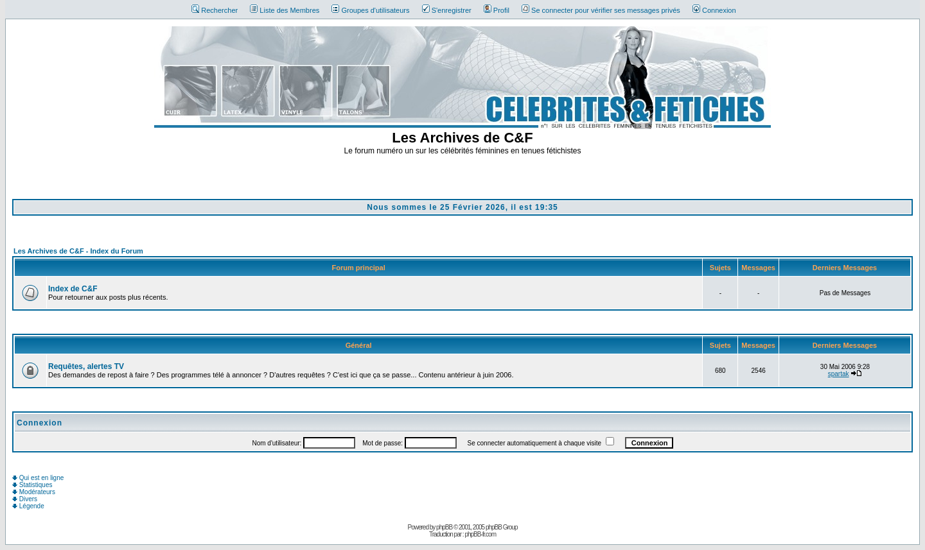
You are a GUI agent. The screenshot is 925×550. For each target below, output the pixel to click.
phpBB (444, 527)
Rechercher (214, 10)
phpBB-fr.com (480, 534)
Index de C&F (73, 288)
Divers (24, 499)
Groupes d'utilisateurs (370, 10)
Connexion (714, 10)
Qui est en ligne (38, 477)
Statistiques (32, 484)
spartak (838, 373)
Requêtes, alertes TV (86, 366)
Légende (28, 506)
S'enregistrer (446, 10)
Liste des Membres (284, 10)
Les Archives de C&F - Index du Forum (78, 251)
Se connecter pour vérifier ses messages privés (601, 10)
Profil (496, 10)
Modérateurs (33, 491)
